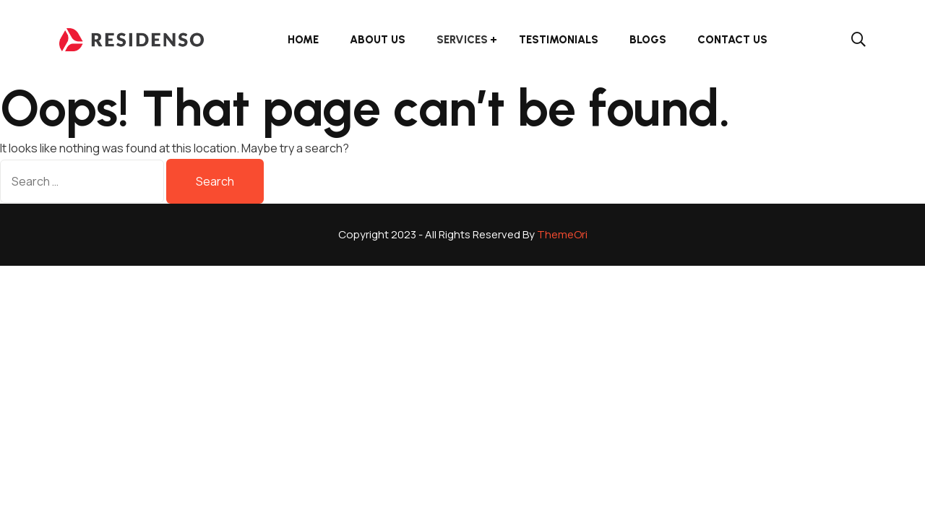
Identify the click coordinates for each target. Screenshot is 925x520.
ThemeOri (562, 234)
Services (462, 39)
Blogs (647, 39)
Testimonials (558, 39)
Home (303, 39)
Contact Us (732, 39)
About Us (377, 39)
